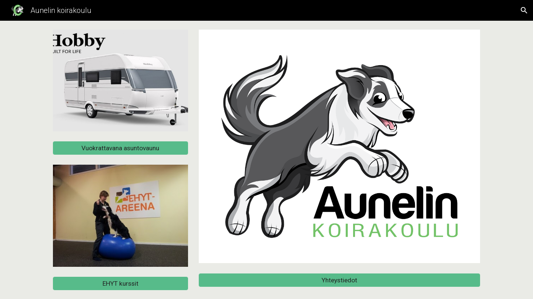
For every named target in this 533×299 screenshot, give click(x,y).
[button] (524, 10)
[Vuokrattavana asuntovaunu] (120, 148)
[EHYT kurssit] (120, 283)
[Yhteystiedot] (339, 280)
